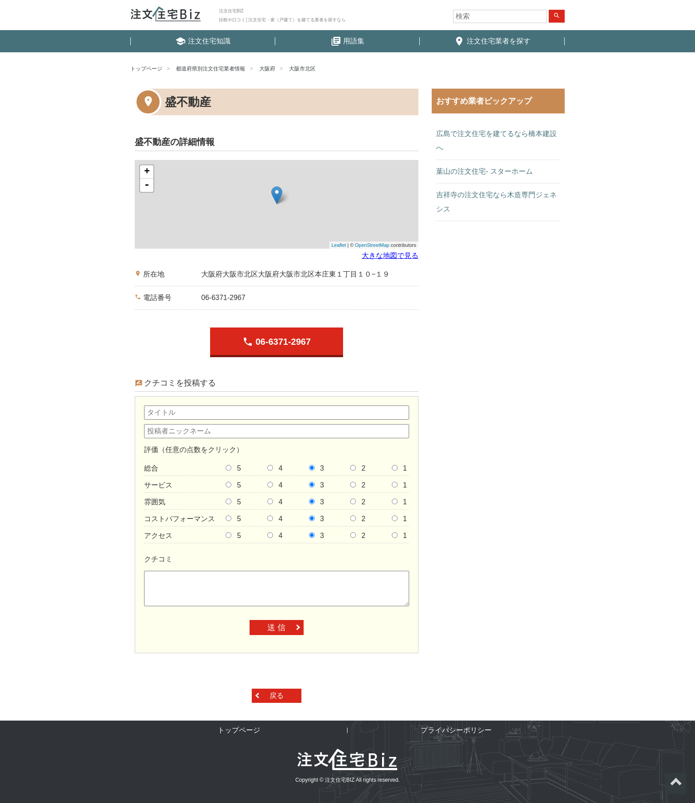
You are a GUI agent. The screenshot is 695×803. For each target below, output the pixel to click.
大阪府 (267, 69)
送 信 (276, 627)
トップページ (146, 69)
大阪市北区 (302, 69)
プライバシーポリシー (456, 730)
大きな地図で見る (390, 255)
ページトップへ (675, 783)
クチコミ (158, 559)
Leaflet (339, 245)
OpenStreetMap (372, 245)
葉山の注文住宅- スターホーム (484, 171)
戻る (276, 695)
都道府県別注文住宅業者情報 (210, 69)
